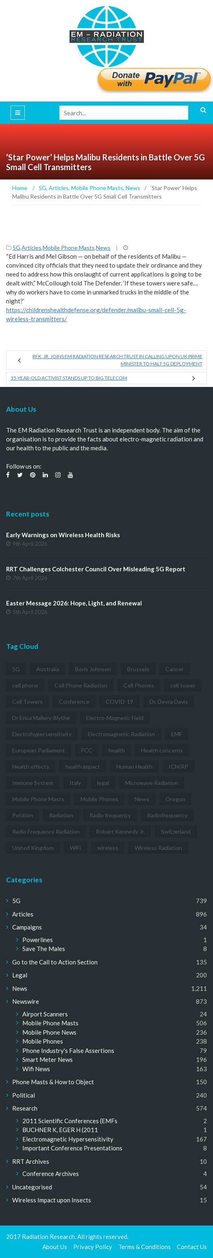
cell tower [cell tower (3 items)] (183, 685)
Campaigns (27, 927)
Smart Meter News (47, 1059)
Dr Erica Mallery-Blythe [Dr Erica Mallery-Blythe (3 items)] (41, 717)
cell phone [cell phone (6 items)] (25, 685)
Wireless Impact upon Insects (51, 1200)
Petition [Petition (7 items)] (22, 815)
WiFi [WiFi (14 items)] (75, 847)
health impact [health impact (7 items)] (82, 766)
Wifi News (36, 1068)
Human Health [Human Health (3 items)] (134, 766)
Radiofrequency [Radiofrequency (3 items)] (167, 815)
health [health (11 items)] (117, 750)
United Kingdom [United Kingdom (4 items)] (33, 847)
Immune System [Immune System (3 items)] (32, 782)
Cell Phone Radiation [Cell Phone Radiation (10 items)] (80, 685)
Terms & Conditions (144, 1246)
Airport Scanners (45, 1014)
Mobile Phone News (49, 1032)
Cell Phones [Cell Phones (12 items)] (139, 685)
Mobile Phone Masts (69, 247)
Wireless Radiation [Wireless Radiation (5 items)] (158, 847)
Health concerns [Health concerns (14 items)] (162, 750)
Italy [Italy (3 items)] (75, 782)
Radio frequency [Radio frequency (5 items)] (110, 815)
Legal (19, 975)
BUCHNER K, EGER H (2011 (60, 1129)
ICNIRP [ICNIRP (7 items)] (178, 766)
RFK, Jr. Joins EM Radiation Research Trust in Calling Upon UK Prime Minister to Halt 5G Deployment (117, 360)
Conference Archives (50, 1173)
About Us (54, 1246)
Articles (31, 247)
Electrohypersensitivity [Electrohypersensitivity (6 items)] (42, 734)
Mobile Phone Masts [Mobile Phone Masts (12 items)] (38, 798)
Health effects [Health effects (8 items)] (30, 766)
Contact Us (192, 1246)
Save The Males (43, 948)
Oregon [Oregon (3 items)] (175, 798)
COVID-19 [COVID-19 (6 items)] (119, 701)
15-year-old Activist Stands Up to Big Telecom (69, 378)
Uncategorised (32, 1187)
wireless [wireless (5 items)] (107, 847)
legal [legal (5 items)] (103, 782)
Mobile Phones (42, 1041)
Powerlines (37, 939)
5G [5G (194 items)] (16, 669)
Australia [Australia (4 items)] (47, 669)
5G (16, 247)
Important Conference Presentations (72, 1148)
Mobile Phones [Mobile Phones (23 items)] (99, 798)
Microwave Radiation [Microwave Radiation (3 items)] (151, 782)
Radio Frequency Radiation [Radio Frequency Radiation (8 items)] (46, 831)
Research (24, 1108)
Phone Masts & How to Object (53, 1081)
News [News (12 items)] (142, 798)
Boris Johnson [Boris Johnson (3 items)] (93, 669)
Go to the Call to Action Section (55, 962)
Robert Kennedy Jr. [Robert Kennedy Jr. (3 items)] (120, 831)
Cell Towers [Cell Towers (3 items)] (27, 701)
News (103, 247)
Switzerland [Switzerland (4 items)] (176, 831)
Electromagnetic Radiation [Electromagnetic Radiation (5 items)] (121, 734)
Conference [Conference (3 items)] (74, 701)
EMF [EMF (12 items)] (176, 734)
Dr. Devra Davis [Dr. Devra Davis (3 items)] (169, 701)
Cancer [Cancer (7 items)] (174, 669)
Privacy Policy (92, 1246)
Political (23, 1095)
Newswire (25, 1001)
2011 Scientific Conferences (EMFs (69, 1120)
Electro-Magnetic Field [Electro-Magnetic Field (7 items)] (114, 717)
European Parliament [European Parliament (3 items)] (38, 750)
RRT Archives (30, 1161)
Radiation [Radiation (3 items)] (61, 815)
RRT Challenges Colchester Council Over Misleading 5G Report (95, 569)
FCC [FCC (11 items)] (86, 750)
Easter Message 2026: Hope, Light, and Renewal (74, 603)
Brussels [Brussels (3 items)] (138, 669)
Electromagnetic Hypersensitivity (67, 1139)
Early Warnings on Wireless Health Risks (63, 534)
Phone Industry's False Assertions (68, 1050)
